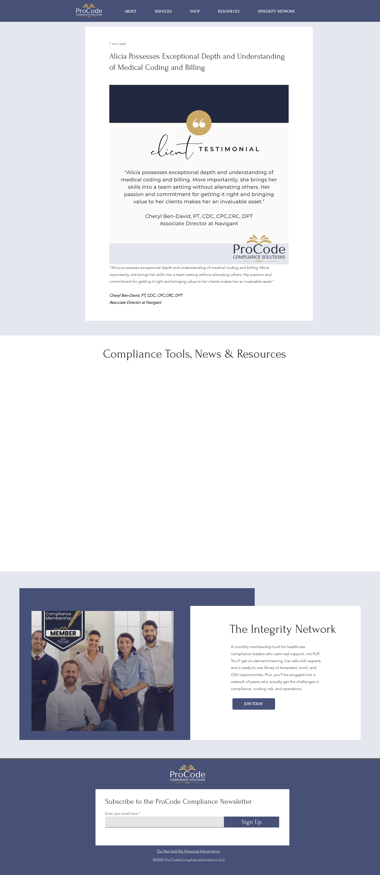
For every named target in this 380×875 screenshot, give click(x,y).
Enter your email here (121, 813)
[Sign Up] (251, 822)
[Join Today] (253, 704)
